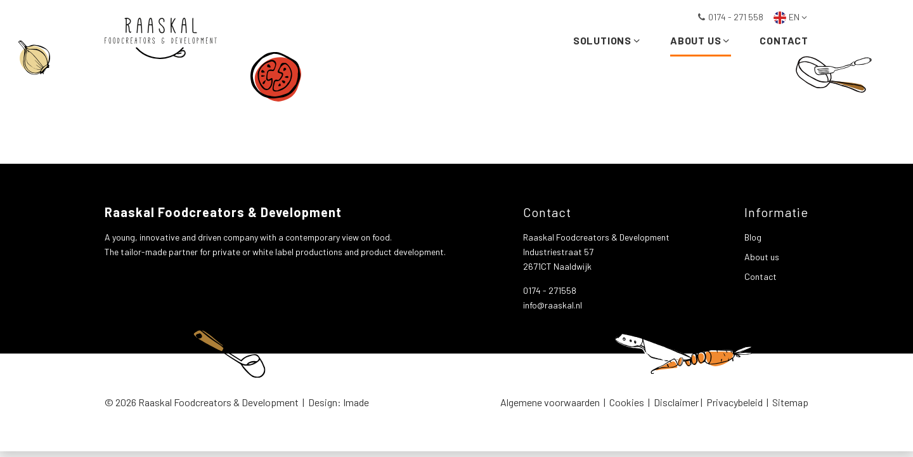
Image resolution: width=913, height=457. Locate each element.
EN (791, 16)
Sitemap (790, 402)
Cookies (626, 402)
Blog (752, 237)
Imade (356, 402)
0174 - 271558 (549, 290)
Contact (784, 43)
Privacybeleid (734, 402)
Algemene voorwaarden (550, 402)
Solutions (607, 43)
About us (700, 43)
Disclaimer (676, 402)
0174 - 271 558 (730, 16)
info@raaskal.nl (552, 305)
